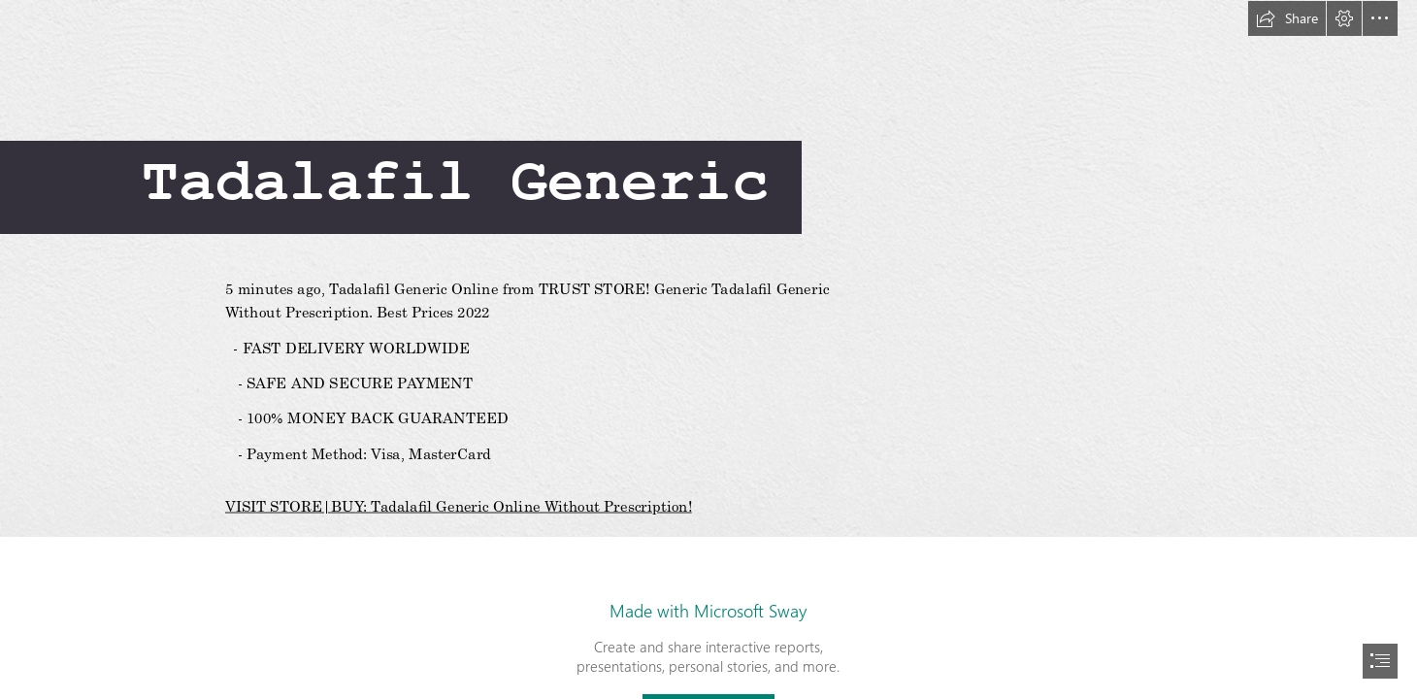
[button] (1287, 18)
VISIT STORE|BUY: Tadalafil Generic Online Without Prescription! (458, 505)
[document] (708, 349)
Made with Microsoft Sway (708, 610)
